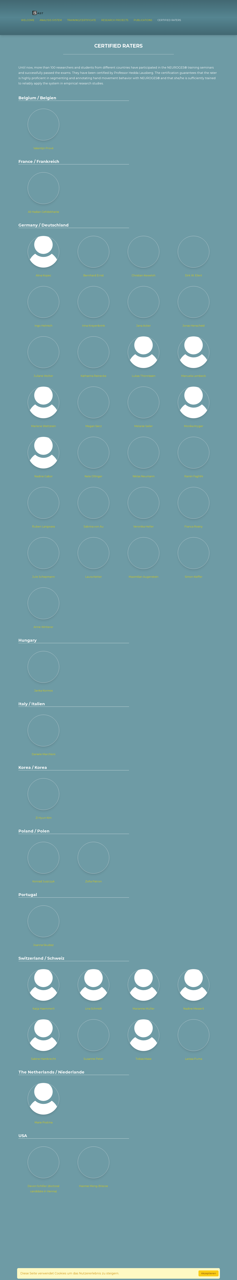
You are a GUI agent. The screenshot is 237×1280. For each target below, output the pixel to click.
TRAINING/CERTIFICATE (81, 20)
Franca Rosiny (193, 507)
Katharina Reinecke (93, 356)
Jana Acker (143, 306)
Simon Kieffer (193, 557)
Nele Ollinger (93, 457)
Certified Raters (169, 20)
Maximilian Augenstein (143, 557)
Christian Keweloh (143, 256)
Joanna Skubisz (43, 926)
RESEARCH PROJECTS (114, 20)
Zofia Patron (93, 862)
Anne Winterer (43, 608)
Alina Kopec (43, 256)
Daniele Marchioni (43, 735)
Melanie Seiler (143, 407)
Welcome (27, 20)
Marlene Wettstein (43, 407)
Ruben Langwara (43, 507)
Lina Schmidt (93, 989)
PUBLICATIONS (143, 20)
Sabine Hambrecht (43, 1039)
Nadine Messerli (193, 989)
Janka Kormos (43, 671)
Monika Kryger (193, 407)
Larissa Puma (193, 1039)
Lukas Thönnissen (143, 356)
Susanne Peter (93, 1039)
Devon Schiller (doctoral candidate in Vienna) (43, 1170)
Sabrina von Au (93, 507)
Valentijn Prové (43, 129)
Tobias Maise (143, 1039)
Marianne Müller (143, 989)
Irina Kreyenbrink (93, 306)
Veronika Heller (143, 507)
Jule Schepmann (43, 557)
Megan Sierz (93, 407)
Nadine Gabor (43, 457)
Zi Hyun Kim (43, 798)
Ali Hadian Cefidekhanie (43, 192)
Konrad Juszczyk (43, 862)
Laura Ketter (93, 557)
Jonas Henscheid (193, 306)
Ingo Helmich (43, 306)
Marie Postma (43, 1103)
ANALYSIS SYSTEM (51, 20)
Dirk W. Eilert (193, 256)
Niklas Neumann (143, 457)
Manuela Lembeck (193, 356)
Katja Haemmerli (43, 989)
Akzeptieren (208, 1273)
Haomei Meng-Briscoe (93, 1167)
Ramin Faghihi (193, 457)
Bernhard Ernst (93, 256)
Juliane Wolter (43, 356)
